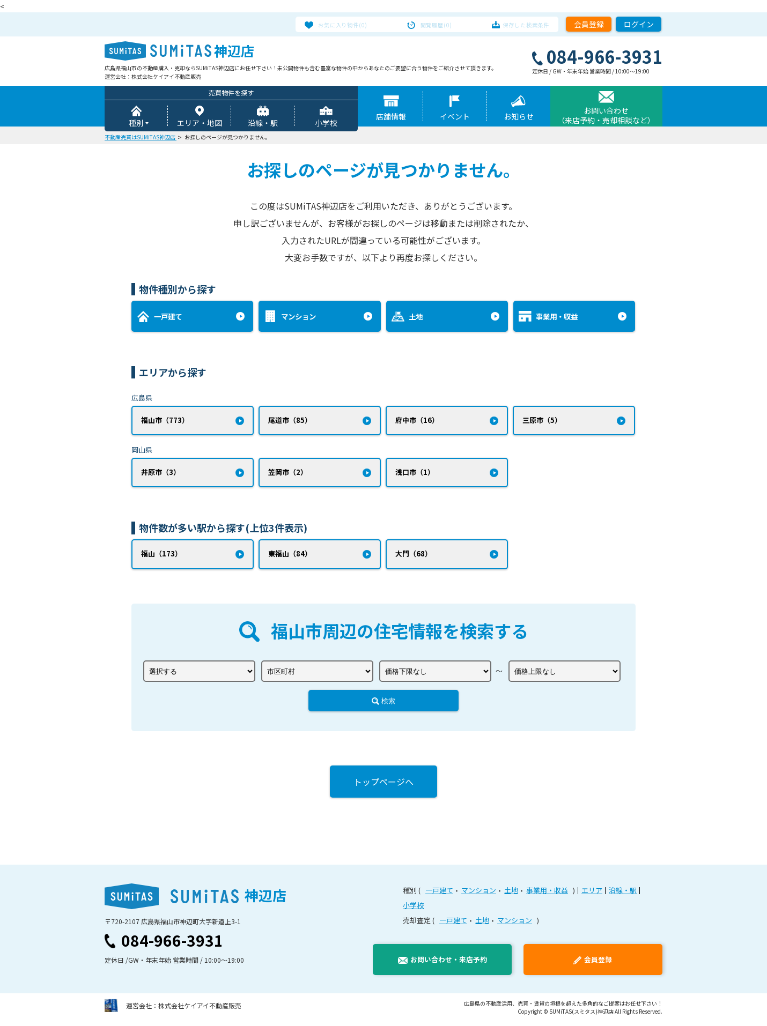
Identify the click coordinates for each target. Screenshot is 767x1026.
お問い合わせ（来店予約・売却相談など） (606, 117)
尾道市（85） (290, 422)
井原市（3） (160, 476)
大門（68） (413, 558)
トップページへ (383, 786)
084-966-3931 (172, 945)
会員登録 (589, 24)
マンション (478, 895)
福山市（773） (165, 422)
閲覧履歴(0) (437, 24)
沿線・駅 (263, 124)
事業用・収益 (547, 895)
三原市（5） (542, 422)
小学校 (326, 124)
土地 (511, 895)
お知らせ (519, 118)
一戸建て (439, 895)
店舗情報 (391, 118)
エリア (591, 895)
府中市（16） (417, 422)
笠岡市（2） (287, 476)
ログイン (639, 24)
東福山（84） (290, 558)
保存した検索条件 (516, 24)
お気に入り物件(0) (352, 24)
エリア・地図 (199, 124)
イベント (455, 118)
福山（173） (161, 558)
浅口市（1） (414, 476)
